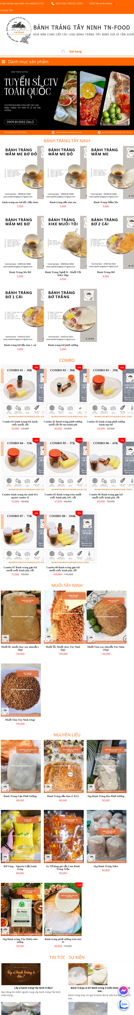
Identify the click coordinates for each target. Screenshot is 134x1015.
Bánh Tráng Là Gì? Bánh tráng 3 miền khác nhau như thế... (100, 989)
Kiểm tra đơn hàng (100, 3)
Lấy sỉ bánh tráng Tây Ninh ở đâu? (33, 987)
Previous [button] (1, 100)
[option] (67, 100)
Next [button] (132, 100)
